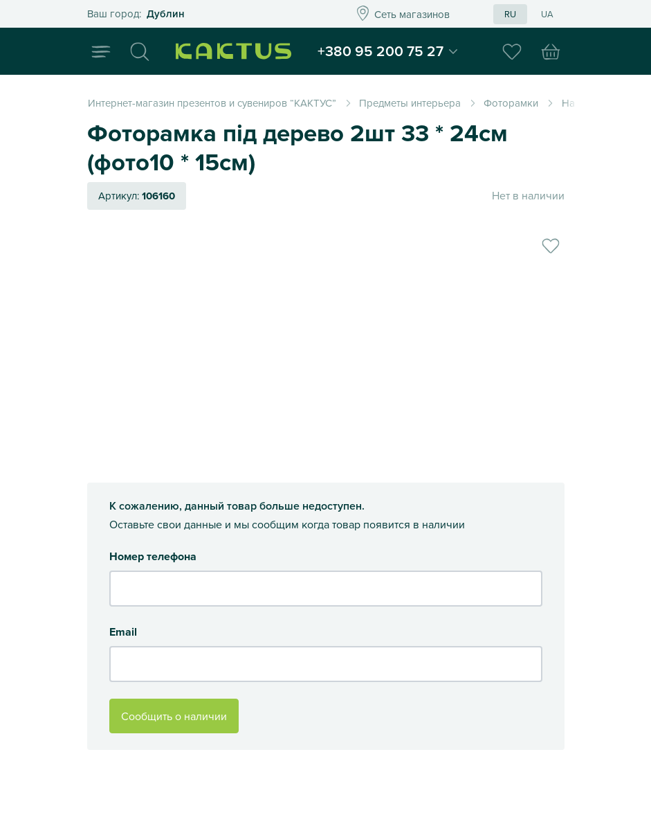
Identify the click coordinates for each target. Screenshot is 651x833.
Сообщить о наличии (174, 716)
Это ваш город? (200, 14)
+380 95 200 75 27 (386, 51)
